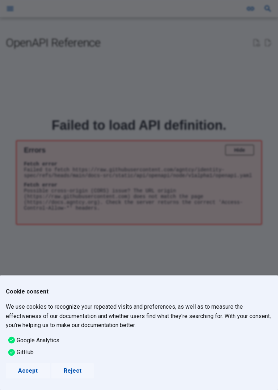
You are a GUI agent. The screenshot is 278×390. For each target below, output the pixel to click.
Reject (72, 370)
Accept (28, 370)
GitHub (25, 352)
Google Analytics (38, 340)
